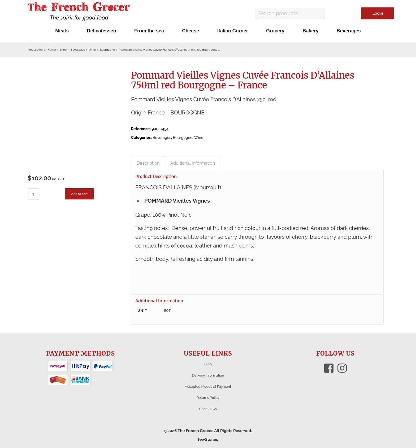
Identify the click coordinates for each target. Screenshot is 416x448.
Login (377, 13)
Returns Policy (208, 398)
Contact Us (208, 409)
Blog (208, 364)
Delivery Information (208, 375)
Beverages (162, 137)
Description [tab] (148, 163)
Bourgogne (183, 137)
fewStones (208, 439)
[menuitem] (62, 30)
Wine (198, 137)
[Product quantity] (33, 194)
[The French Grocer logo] (79, 12)
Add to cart (79, 194)
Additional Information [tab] (192, 163)
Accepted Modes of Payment (208, 387)
